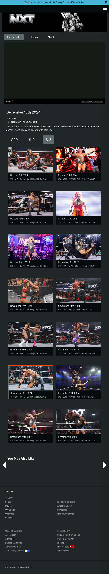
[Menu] (105, 8)
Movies (8, 506)
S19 (32, 139)
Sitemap (60, 543)
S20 (14, 139)
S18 (48, 139)
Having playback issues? (92, 101)
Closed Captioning (13, 531)
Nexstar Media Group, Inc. (68, 535)
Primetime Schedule (66, 502)
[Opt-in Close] (106, 2)
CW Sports (10, 510)
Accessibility (10, 535)
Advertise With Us (13, 546)
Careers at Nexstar (65, 539)
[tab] (14, 37)
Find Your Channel (65, 514)
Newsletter (62, 510)
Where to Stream (64, 506)
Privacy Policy (62, 2)
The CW (6, 7)
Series (8, 502)
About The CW (63, 531)
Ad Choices (10, 539)
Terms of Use (78, 2)
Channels (9, 514)
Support (8, 518)
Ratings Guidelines (13, 543)
